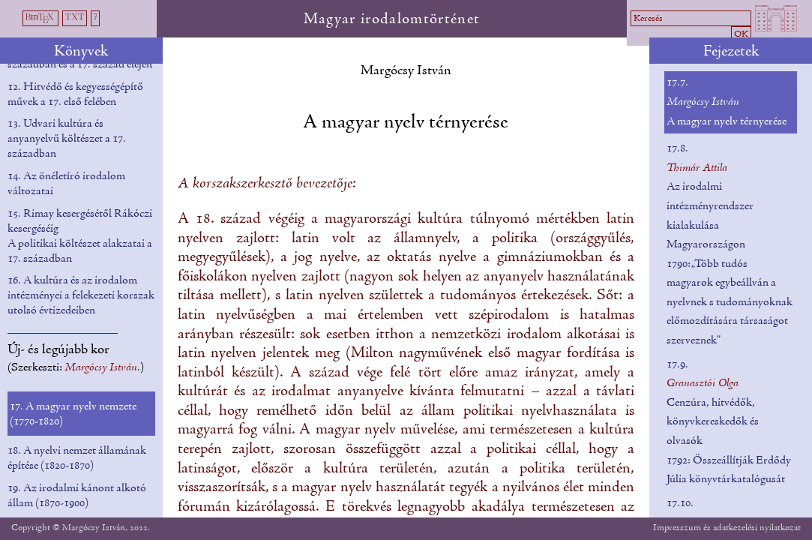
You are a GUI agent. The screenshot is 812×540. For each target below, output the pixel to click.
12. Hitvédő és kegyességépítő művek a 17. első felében (75, 95)
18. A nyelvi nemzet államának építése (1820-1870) (76, 458)
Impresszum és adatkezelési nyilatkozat (727, 527)
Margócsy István (406, 71)
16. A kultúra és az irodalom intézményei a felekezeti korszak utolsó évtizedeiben (80, 295)
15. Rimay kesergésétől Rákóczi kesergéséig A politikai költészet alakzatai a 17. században (79, 236)
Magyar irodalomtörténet (392, 19)
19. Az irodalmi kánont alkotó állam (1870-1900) (76, 496)
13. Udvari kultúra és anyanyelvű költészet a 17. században (66, 138)
